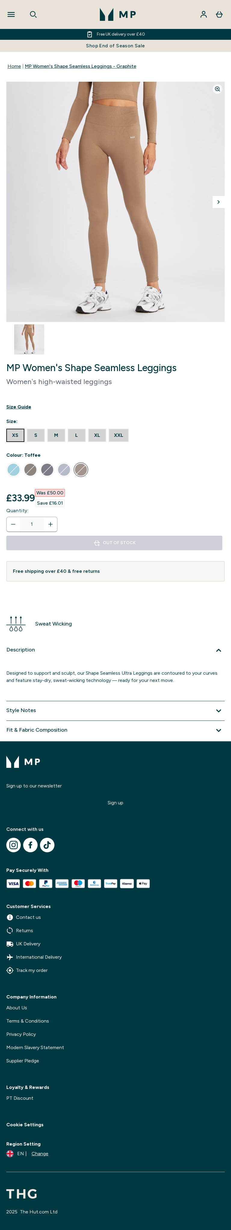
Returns (19, 930)
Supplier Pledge (22, 1061)
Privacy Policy (21, 1034)
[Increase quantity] (50, 524)
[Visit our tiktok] (47, 845)
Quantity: (17, 510)
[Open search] (33, 14)
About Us (16, 1008)
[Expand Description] (115, 650)
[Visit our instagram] (13, 845)
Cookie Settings (25, 1125)
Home (14, 66)
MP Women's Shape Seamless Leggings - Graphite (80, 66)
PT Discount (19, 1098)
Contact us (23, 917)
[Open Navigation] (11, 14)
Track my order (27, 970)
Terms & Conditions (27, 1021)
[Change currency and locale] (27, 1153)
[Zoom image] (217, 89)
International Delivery (34, 957)
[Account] (203, 14)
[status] (32, 524)
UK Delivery (23, 944)
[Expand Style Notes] (115, 711)
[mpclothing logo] (118, 14)
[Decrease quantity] (13, 524)
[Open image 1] (29, 339)
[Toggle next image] (219, 202)
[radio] (15, 435)
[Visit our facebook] (30, 845)
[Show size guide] (115, 407)
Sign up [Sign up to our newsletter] (115, 803)
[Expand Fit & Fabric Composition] (115, 730)
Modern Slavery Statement (35, 1047)
